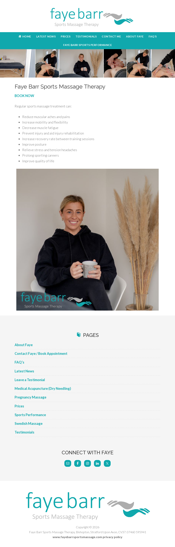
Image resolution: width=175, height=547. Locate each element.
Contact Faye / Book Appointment (41, 353)
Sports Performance (30, 415)
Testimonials (24, 432)
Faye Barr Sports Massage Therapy (87, 17)
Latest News (24, 371)
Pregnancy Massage (30, 397)
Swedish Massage (29, 423)
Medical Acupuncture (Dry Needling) (43, 388)
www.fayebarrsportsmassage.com (77, 537)
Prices (19, 406)
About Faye (24, 345)
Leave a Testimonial (30, 380)
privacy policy (112, 537)
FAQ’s (19, 362)
